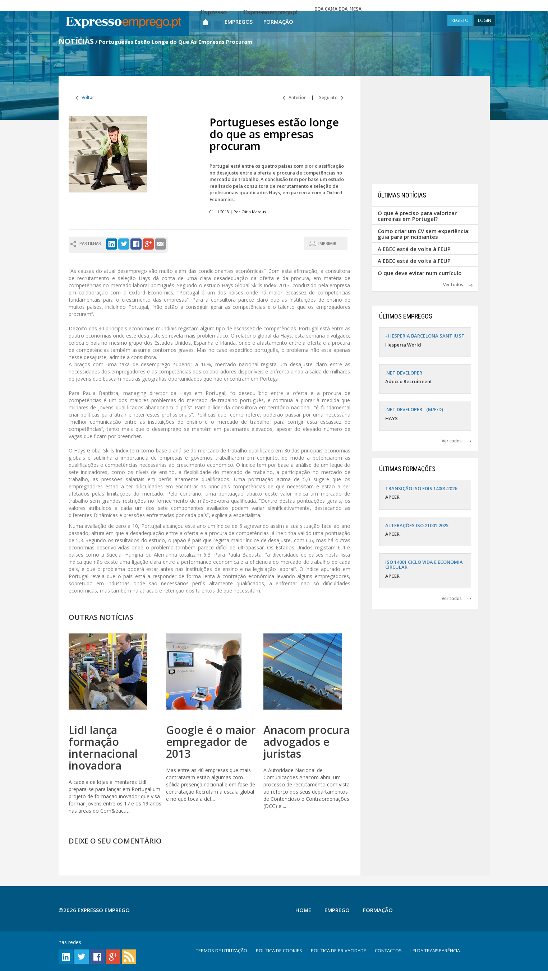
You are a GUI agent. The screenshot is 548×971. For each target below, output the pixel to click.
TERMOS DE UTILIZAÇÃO (221, 950)
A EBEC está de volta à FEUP (414, 248)
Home (303, 910)
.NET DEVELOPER (403, 373)
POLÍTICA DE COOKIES (279, 950)
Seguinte (331, 97)
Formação (278, 21)
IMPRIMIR (327, 243)
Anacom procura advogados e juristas (306, 742)
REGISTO (460, 20)
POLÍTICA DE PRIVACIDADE (338, 950)
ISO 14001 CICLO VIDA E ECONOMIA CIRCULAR (424, 564)
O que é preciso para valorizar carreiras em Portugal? (417, 216)
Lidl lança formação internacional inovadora (103, 748)
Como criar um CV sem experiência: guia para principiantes (424, 234)
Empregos (239, 21)
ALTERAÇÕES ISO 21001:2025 (416, 525)
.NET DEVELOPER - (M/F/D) (414, 409)
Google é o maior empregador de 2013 (211, 742)
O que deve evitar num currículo (420, 273)
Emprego (337, 910)
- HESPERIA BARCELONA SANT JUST (425, 336)
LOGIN (484, 20)
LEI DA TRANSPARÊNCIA (435, 950)
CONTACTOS (388, 950)
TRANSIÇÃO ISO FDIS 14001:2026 (421, 488)
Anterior (294, 97)
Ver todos (458, 285)
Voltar (85, 97)
